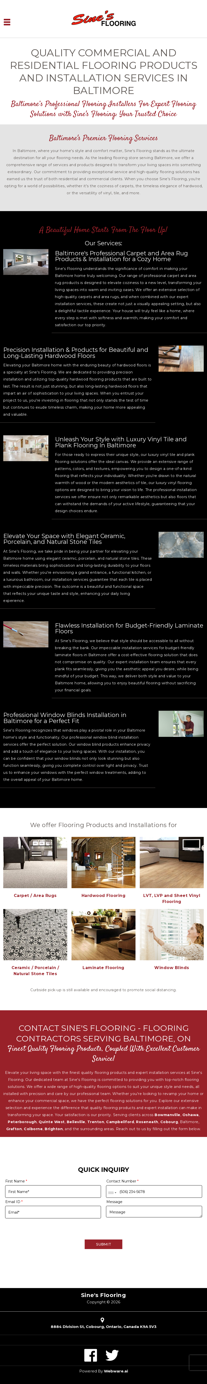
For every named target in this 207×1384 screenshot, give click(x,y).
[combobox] (112, 1192)
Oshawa (190, 1115)
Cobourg (169, 1122)
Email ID (14, 1202)
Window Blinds (171, 967)
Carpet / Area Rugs (35, 895)
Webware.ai (116, 1371)
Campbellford (120, 1122)
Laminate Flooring (103, 967)
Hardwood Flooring (104, 895)
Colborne (33, 1129)
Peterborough (22, 1122)
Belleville (76, 1122)
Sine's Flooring (103, 1295)
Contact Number (122, 1181)
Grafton (14, 1129)
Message (114, 1202)
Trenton (95, 1122)
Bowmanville (167, 1115)
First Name (16, 1181)
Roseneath (147, 1122)
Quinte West (52, 1122)
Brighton (54, 1129)
